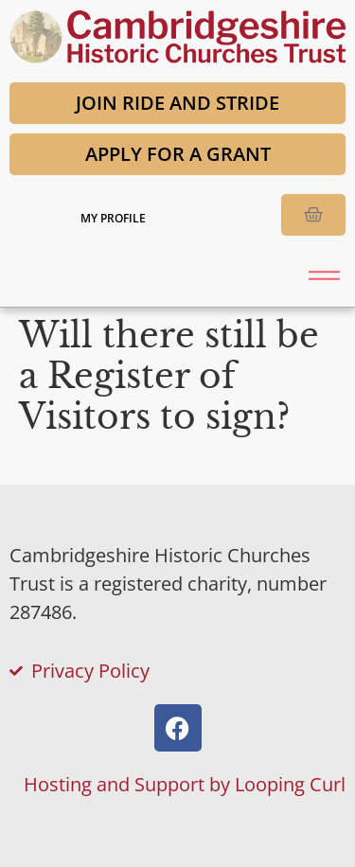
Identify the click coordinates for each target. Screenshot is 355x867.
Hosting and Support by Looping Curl (185, 784)
